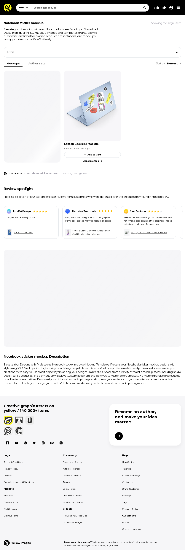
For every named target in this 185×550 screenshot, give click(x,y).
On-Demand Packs (73, 502)
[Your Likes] (164, 8)
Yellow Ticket (69, 488)
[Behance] (52, 443)
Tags (124, 502)
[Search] (144, 7)
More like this (92, 161)
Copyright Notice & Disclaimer (19, 482)
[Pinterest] (25, 443)
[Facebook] (7, 443)
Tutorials (126, 468)
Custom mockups (131, 529)
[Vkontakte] (61, 443)
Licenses (8, 475)
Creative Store (11, 502)
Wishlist (126, 522)
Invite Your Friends (72, 475)
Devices (68, 148)
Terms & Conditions (13, 462)
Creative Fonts (11, 515)
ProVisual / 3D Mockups (75, 515)
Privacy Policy (11, 468)
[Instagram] (43, 443)
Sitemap (126, 495)
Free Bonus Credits (72, 495)
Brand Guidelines (130, 488)
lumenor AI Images (72, 522)
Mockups (13, 63)
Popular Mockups (131, 509)
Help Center (128, 462)
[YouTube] (16, 443)
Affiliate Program (71, 468)
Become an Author (72, 462)
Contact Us (127, 482)
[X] (34, 443)
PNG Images (10, 509)
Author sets (36, 63)
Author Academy (131, 475)
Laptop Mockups (81, 148)
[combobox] (90, 7)
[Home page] (5, 173)
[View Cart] (156, 8)
